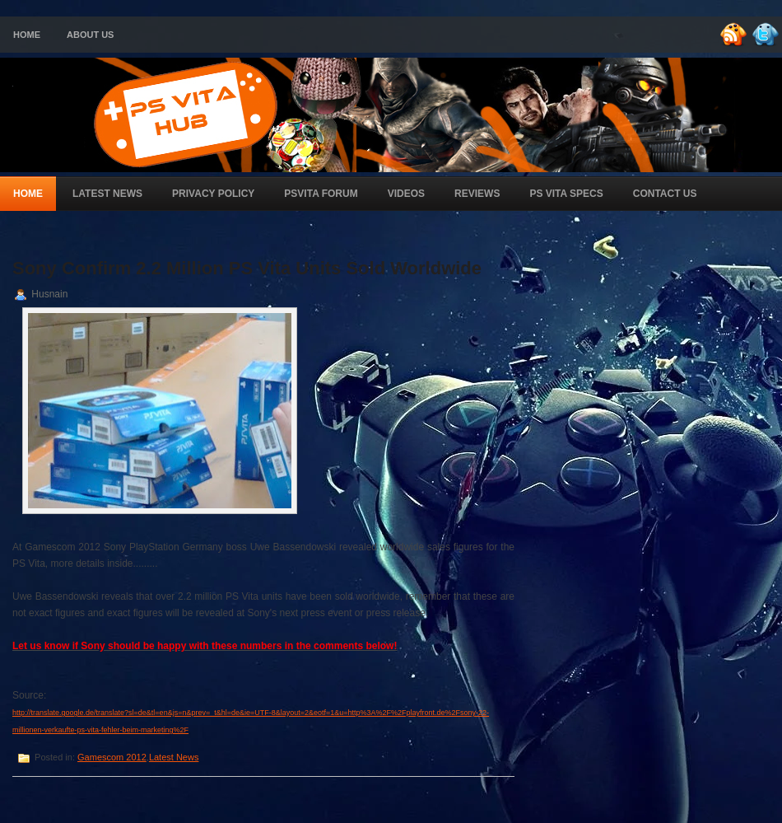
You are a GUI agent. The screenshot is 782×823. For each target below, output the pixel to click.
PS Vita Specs (566, 193)
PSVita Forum (320, 193)
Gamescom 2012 (112, 757)
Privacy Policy (213, 193)
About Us (90, 35)
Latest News (107, 193)
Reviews (477, 193)
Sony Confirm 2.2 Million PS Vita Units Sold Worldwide (247, 268)
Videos (406, 193)
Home (26, 35)
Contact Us (665, 193)
